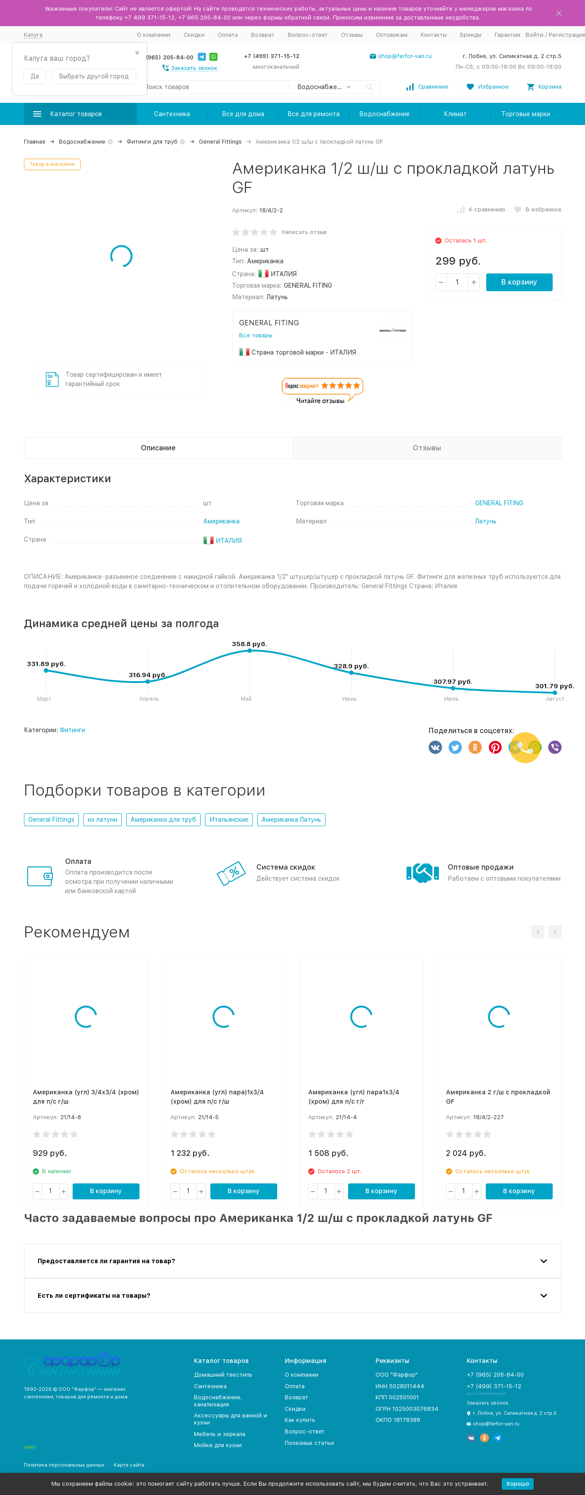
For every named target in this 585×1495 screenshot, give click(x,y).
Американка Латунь (291, 819)
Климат (455, 113)
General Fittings (220, 141)
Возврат (263, 34)
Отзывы (352, 34)
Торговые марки (525, 113)
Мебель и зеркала (219, 1434)
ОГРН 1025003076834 (407, 1408)
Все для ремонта (313, 113)
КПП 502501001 (397, 1397)
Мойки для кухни (218, 1445)
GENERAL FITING (499, 503)
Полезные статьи (309, 1443)
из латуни (102, 819)
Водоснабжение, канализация (218, 1401)
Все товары (255, 335)
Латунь (485, 521)
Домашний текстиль (223, 1374)
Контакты (434, 34)
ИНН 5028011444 (400, 1386)
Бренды (470, 34)
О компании (153, 34)
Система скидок (285, 867)
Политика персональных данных (64, 1465)
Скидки (194, 34)
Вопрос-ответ (308, 34)
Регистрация (567, 34)
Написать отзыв (304, 232)
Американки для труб (163, 819)
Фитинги (72, 730)
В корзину (519, 282)
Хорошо (517, 1483)
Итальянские (228, 819)
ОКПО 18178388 (398, 1420)
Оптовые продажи (481, 867)
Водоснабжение (384, 113)
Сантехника (172, 113)
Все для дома (243, 113)
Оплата (228, 34)
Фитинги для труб (152, 141)
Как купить (300, 1420)
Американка (221, 521)
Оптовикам (391, 34)
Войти (534, 34)
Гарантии (507, 34)
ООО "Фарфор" (397, 1374)
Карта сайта (129, 1465)
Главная (34, 141)
